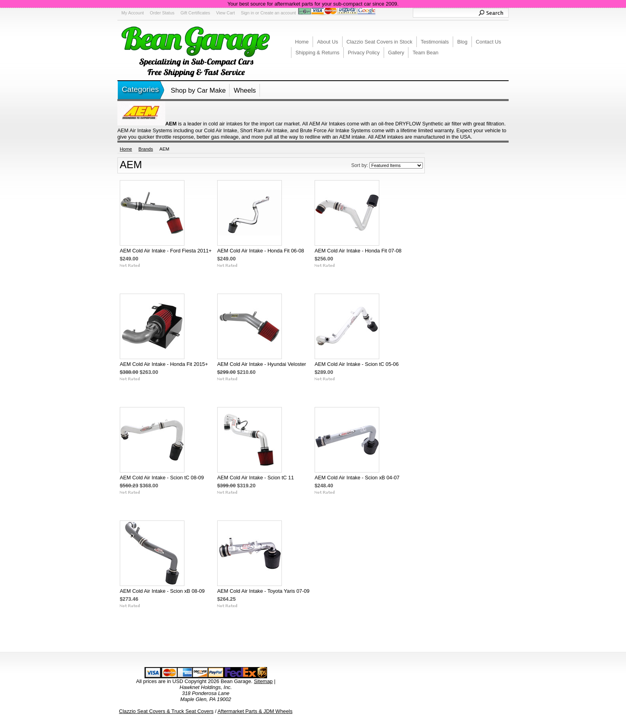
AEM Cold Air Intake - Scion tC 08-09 (162, 478)
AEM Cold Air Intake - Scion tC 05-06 (357, 364)
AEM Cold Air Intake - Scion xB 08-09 (162, 591)
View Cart (225, 12)
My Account (132, 12)
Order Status (162, 12)
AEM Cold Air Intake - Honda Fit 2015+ (164, 364)
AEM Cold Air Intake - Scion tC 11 (255, 478)
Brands (146, 149)
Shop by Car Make (198, 90)
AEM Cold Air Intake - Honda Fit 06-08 (260, 251)
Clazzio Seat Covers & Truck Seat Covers (166, 711)
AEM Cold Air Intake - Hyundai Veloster (261, 364)
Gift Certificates (195, 12)
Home (126, 149)
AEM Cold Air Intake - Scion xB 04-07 (357, 478)
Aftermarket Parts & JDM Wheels (255, 711)
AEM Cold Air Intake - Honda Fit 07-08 (358, 251)
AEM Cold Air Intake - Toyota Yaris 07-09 (263, 591)
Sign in (247, 12)
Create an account (278, 12)
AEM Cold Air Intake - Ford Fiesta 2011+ (166, 251)
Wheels (245, 90)
